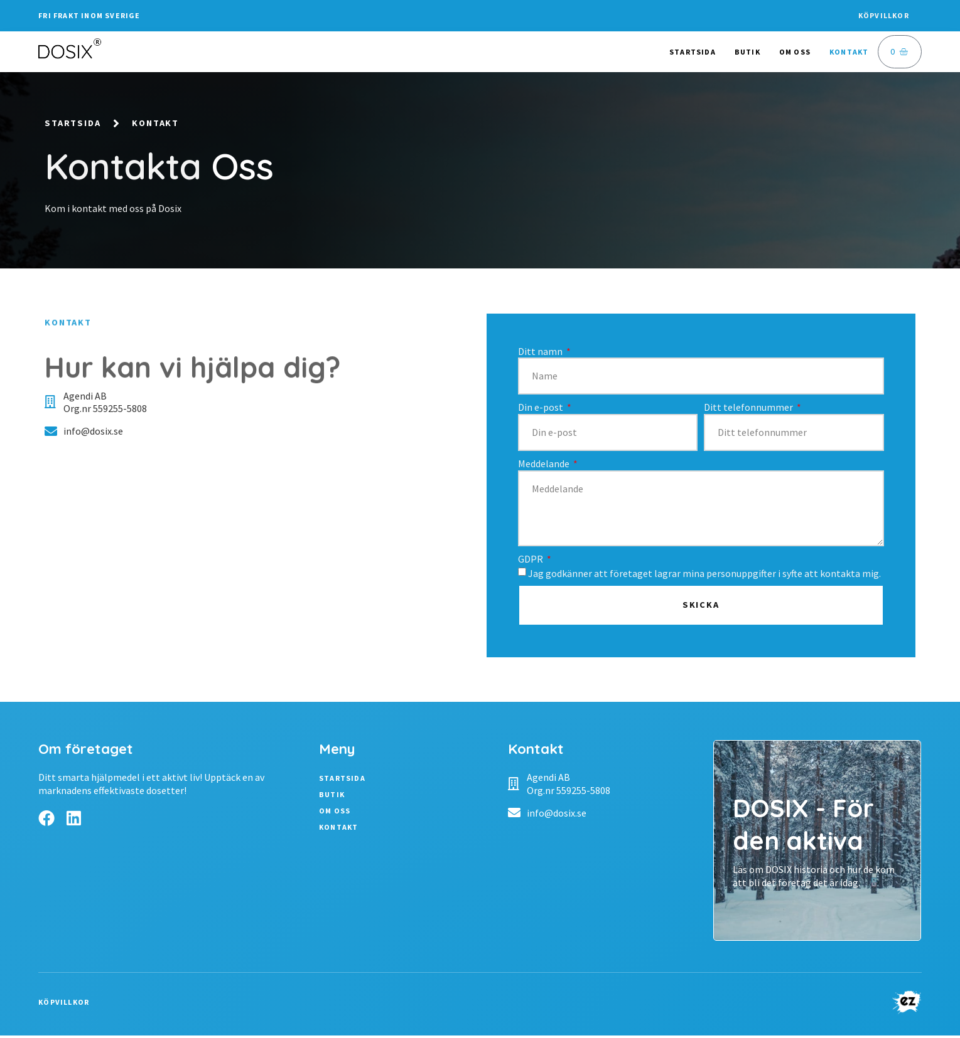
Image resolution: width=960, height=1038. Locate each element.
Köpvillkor (883, 15)
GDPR (531, 560)
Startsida (692, 51)
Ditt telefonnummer (749, 409)
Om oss (795, 51)
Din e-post (541, 409)
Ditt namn (541, 353)
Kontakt (848, 51)
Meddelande (544, 465)
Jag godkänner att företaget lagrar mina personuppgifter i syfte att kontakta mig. (704, 575)
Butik (747, 51)
